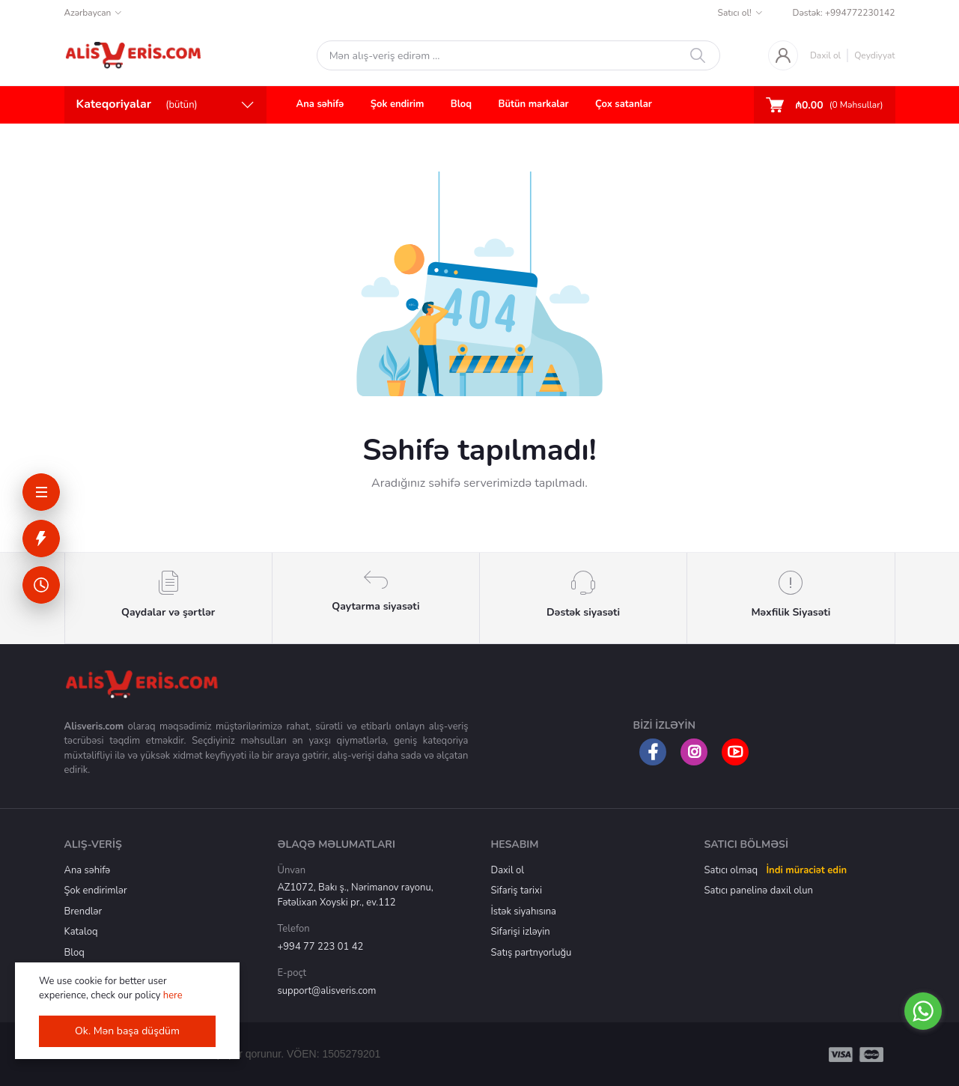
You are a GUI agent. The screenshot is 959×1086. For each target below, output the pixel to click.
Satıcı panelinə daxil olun (758, 890)
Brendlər (83, 911)
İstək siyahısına (523, 911)
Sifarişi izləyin (520, 931)
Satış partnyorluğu (531, 952)
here (173, 995)
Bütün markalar (534, 104)
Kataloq (81, 931)
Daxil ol (825, 55)
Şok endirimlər (95, 890)
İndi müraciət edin (806, 870)
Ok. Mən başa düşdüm (127, 1031)
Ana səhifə (320, 104)
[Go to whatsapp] (923, 1011)
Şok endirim (397, 104)
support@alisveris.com (327, 991)
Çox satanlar (623, 104)
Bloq (461, 104)
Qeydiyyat (874, 55)
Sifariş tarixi (516, 890)
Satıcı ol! (735, 13)
